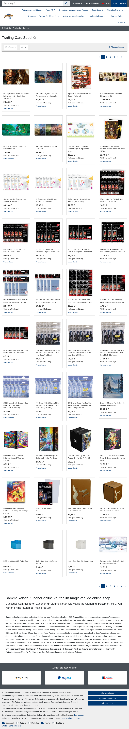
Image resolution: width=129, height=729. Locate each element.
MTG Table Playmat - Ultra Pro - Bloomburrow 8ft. (111, 95)
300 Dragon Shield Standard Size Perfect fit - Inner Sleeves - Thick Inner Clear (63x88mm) (79, 405)
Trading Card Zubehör (48, 16)
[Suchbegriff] (32, 3)
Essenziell (10, 723)
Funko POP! (50, 10)
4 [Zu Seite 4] (114, 57)
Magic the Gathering (115, 10)
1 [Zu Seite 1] (103, 57)
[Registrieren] (92, 3)
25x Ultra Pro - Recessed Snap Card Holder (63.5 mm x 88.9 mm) (80, 301)
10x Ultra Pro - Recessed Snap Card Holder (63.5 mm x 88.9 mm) (112, 301)
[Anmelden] (78, 3)
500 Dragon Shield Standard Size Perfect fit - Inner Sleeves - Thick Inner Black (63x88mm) (79, 352)
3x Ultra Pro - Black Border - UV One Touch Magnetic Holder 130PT (112, 251)
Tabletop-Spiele (117, 16)
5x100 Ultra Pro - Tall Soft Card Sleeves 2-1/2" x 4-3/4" (14, 251)
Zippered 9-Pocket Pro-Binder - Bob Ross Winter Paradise (112, 404)
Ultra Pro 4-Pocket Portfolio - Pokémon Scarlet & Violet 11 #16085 (13, 458)
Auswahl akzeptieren (107, 698)
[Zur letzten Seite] (125, 57)
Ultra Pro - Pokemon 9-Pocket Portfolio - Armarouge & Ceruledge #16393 (15, 511)
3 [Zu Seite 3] (110, 57)
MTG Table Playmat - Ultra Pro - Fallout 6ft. (47, 147)
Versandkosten (8, 108)
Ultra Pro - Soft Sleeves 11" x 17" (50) (47, 510)
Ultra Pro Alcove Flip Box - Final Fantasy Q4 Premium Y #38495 (79, 457)
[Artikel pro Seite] (24, 47)
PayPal (48, 723)
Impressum (79, 715)
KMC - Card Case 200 (15, 561)
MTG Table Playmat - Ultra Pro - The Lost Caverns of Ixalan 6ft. (47, 95)
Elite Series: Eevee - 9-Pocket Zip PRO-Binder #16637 (80, 510)
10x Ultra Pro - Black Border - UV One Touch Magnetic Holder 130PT (48, 251)
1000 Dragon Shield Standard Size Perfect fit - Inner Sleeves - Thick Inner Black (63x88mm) (48, 352)
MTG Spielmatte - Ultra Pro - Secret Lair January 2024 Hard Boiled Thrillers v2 (15, 96)
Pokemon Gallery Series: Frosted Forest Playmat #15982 (111, 562)
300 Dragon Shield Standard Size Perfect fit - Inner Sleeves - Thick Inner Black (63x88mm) (112, 352)
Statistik (23, 723)
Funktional (60, 723)
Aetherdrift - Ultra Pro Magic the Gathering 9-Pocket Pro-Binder (47, 457)
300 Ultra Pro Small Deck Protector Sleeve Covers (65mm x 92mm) (48, 301)
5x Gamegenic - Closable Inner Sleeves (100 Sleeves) (47, 200)
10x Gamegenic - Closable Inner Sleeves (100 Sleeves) (14, 200)
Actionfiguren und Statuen (32, 10)
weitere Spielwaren (97, 16)
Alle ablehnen (107, 703)
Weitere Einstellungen (11, 726)
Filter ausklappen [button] (116, 47)
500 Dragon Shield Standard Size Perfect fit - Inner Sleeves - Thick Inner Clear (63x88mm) (47, 405)
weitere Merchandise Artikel (73, 16)
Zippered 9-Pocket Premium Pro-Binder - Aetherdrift (79, 95)
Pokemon (32, 16)
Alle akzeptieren (107, 693)
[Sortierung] (10, 47)
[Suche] (66, 3)
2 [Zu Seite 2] (106, 57)
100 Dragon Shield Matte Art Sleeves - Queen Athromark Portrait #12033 (112, 148)
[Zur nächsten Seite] (121, 57)
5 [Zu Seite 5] (118, 57)
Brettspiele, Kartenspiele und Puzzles (73, 10)
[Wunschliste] (108, 3)
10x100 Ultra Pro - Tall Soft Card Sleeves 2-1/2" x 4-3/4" (111, 200)
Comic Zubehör (97, 10)
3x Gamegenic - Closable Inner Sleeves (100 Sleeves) (79, 200)
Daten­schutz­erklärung (71, 718)
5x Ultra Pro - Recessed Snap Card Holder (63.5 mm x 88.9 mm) (15, 351)
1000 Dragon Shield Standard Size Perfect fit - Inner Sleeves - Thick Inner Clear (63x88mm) (15, 405)
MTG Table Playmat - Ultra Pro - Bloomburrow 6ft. (14, 147)
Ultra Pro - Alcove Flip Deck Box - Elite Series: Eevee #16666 (112, 510)
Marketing (35, 723)
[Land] (102, 3)
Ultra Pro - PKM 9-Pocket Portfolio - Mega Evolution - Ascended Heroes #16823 (112, 458)
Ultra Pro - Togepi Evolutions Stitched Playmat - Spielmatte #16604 (78, 148)
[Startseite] (6, 28)
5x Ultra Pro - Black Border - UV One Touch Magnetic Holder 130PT (80, 251)
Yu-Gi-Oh (121, 22)
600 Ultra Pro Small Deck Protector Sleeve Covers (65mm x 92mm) (15, 301)
